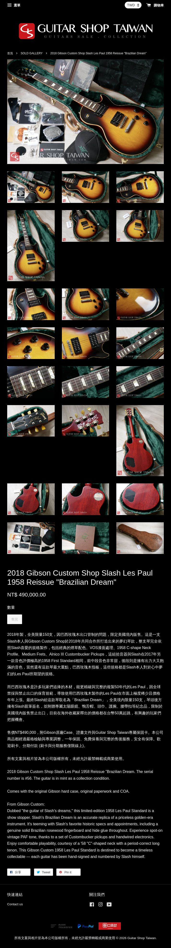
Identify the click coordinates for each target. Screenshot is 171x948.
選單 (13, 5)
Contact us (15, 904)
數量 (11, 607)
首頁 (10, 53)
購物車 (155, 5)
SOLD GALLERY (31, 53)
